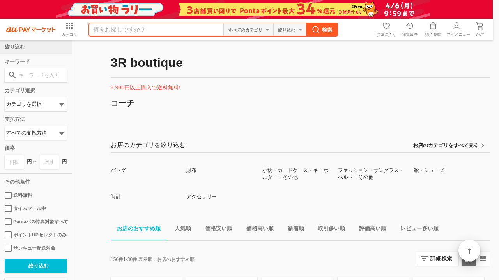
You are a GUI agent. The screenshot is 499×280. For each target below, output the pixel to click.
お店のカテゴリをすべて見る (446, 145)
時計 (116, 197)
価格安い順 (215, 229)
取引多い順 (328, 229)
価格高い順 (257, 229)
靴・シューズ (429, 170)
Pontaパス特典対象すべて (36, 221)
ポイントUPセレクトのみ (36, 234)
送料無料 (18, 195)
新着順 (292, 229)
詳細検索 (441, 258)
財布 (191, 170)
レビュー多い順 (416, 229)
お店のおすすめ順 (136, 229)
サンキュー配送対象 (30, 248)
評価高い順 (369, 229)
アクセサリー (201, 197)
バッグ (118, 170)
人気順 (179, 229)
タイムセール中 (25, 208)
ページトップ (469, 250)
